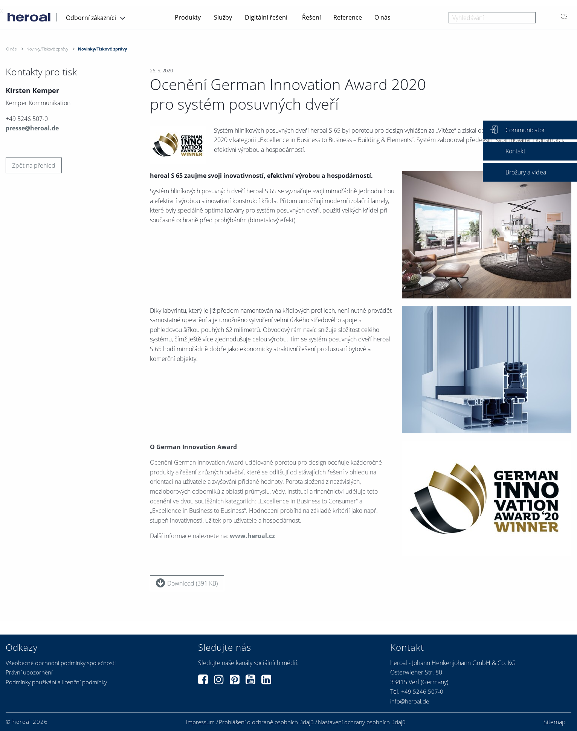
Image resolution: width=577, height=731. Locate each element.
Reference (347, 17)
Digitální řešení (266, 17)
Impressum (200, 722)
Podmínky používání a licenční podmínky (56, 682)
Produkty (188, 17)
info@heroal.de (409, 701)
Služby (223, 17)
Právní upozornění (29, 672)
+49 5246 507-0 (422, 691)
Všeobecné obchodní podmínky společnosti (61, 663)
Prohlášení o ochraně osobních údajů (266, 722)
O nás (382, 17)
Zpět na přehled (33, 165)
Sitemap (554, 722)
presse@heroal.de (32, 128)
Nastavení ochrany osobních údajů (362, 722)
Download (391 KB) (187, 583)
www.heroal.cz (252, 539)
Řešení (311, 17)
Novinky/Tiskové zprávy (47, 49)
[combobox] (492, 17)
